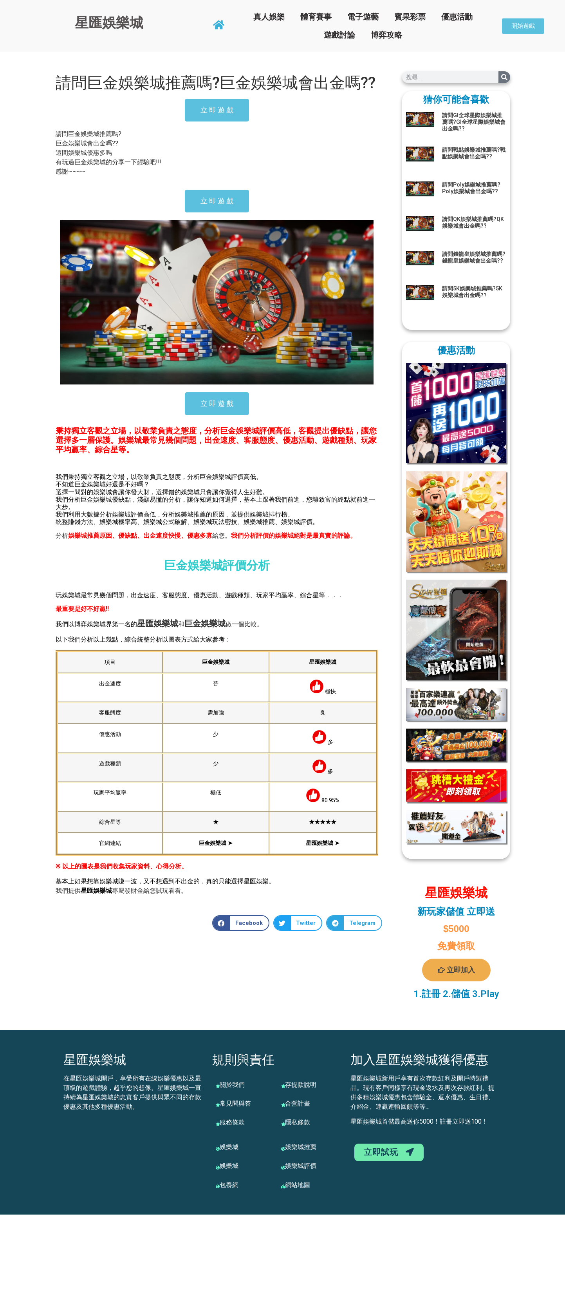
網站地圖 (297, 1185)
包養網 (229, 1185)
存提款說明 (300, 1084)
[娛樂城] (218, 1149)
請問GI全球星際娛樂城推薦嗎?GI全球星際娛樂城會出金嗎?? (473, 122)
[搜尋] (504, 77)
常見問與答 (235, 1103)
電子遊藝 (363, 17)
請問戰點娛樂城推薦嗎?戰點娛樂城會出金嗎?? (473, 153)
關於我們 (232, 1084)
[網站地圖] (283, 1186)
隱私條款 (297, 1122)
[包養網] (218, 1186)
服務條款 (232, 1122)
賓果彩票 (410, 17)
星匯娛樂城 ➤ (322, 843)
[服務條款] (218, 1124)
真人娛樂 (269, 17)
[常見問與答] (218, 1105)
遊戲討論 (339, 35)
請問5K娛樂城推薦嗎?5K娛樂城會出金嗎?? (472, 291)
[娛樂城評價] (283, 1167)
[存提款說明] (283, 1086)
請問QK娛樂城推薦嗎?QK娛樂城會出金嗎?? (473, 222)
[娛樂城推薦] (283, 1149)
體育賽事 (316, 17)
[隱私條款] (283, 1124)
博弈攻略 (386, 35)
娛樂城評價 (300, 1165)
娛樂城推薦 (300, 1147)
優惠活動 (457, 17)
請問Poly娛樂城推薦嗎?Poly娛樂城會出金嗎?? (471, 187)
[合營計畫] (283, 1105)
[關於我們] (218, 1086)
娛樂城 (165, 623)
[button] (240, 923)
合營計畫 (297, 1103)
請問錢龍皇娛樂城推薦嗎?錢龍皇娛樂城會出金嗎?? (473, 257)
